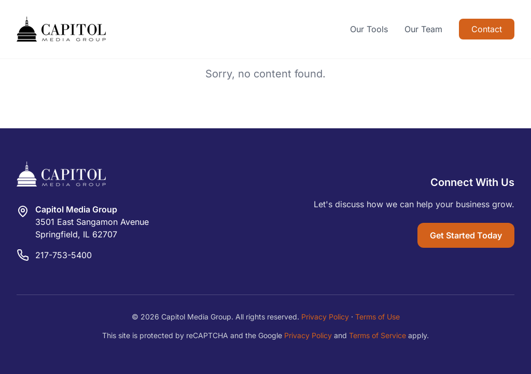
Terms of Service (377, 335)
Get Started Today (466, 235)
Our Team (423, 29)
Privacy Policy (325, 316)
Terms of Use (377, 316)
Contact (486, 29)
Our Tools (369, 29)
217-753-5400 (63, 255)
